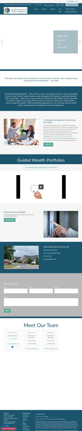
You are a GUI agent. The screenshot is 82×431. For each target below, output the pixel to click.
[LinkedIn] (57, 4)
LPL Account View (71, 4)
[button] (36, 9)
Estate (24, 418)
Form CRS (46, 416)
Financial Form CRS (41, 414)
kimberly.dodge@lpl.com (51, 348)
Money (24, 423)
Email (30, 287)
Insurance (25, 420)
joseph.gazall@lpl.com (49, 5)
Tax (24, 421)
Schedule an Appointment (8, 428)
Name (5, 287)
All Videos (25, 428)
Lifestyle (25, 425)
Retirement (25, 415)
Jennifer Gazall (31, 332)
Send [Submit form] (7, 310)
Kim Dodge (50, 332)
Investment (25, 416)
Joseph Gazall (12, 332)
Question (6, 297)
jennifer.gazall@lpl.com (32, 348)
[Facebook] (62, 4)
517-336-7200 (37, 4)
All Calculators (26, 429)
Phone (56, 287)
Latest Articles (26, 426)
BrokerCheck (62, 419)
